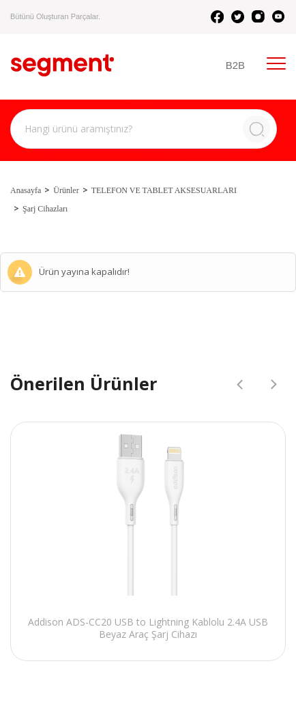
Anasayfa (25, 190)
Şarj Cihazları (45, 209)
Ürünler (65, 190)
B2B (235, 65)
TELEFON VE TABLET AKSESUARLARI (164, 190)
